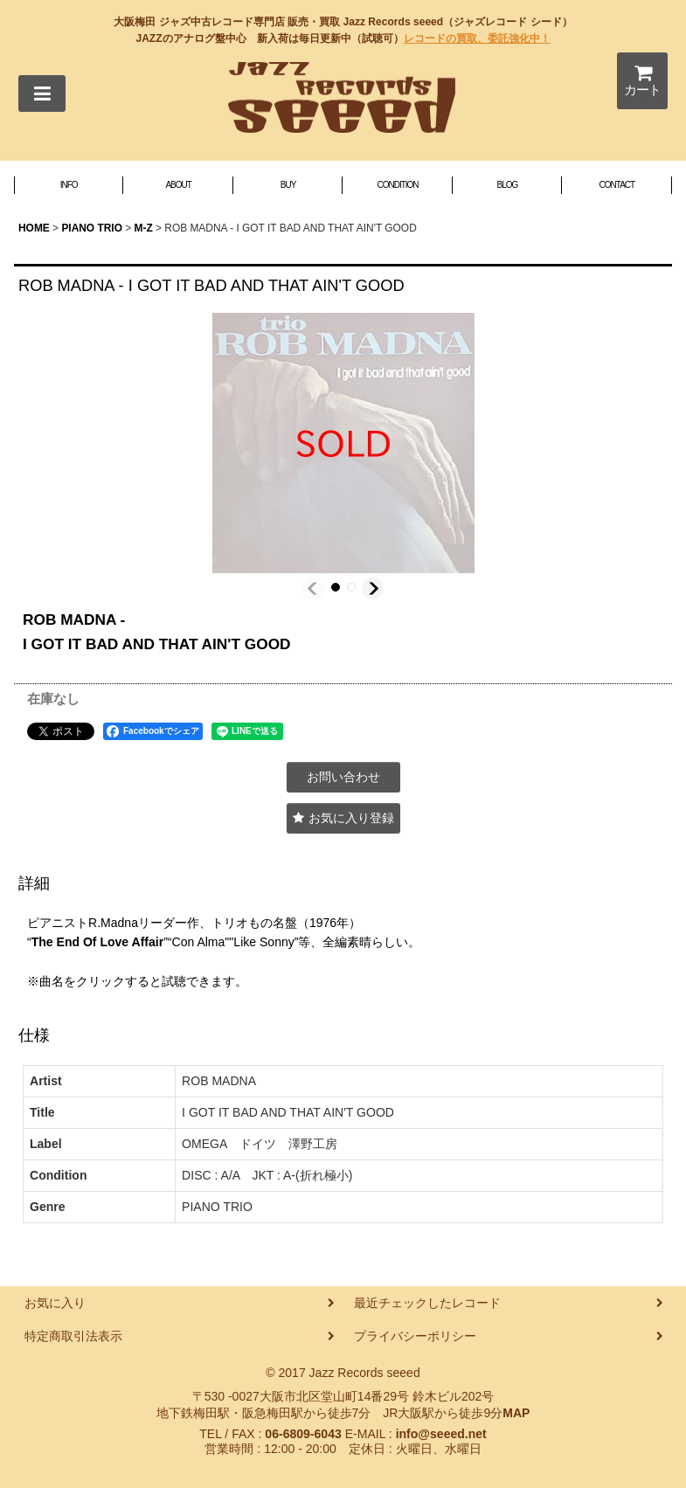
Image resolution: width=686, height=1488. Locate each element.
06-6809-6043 (303, 1434)
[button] (42, 93)
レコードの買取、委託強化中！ (477, 38)
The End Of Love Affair (97, 942)
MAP (516, 1413)
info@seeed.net (441, 1434)
